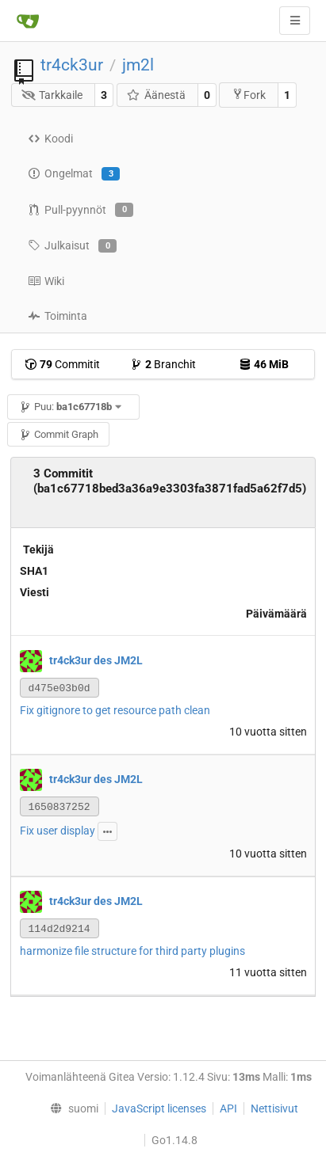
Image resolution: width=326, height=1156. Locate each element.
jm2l (138, 64)
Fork (249, 94)
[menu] (70, 1108)
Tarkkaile (52, 95)
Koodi (50, 138)
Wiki (46, 281)
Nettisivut (274, 1108)
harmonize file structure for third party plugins (132, 951)
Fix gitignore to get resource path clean (115, 710)
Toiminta (57, 316)
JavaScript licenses (159, 1108)
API (228, 1108)
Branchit (163, 364)
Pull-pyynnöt (80, 210)
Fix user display (57, 830)
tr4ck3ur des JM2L (96, 660)
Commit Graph (58, 434)
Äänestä (156, 95)
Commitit (62, 364)
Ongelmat (74, 174)
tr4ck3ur (71, 64)
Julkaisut (72, 246)
